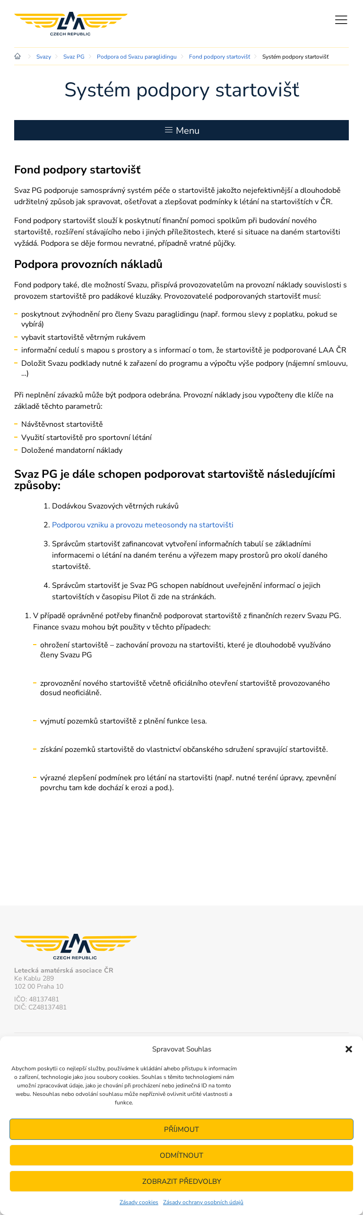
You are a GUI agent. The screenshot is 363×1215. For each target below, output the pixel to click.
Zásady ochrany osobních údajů (203, 1202)
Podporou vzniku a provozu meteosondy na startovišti (142, 525)
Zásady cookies (139, 1202)
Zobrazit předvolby (181, 1181)
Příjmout (181, 1129)
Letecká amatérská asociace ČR (71, 23)
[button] (349, 1049)
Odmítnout (181, 1155)
